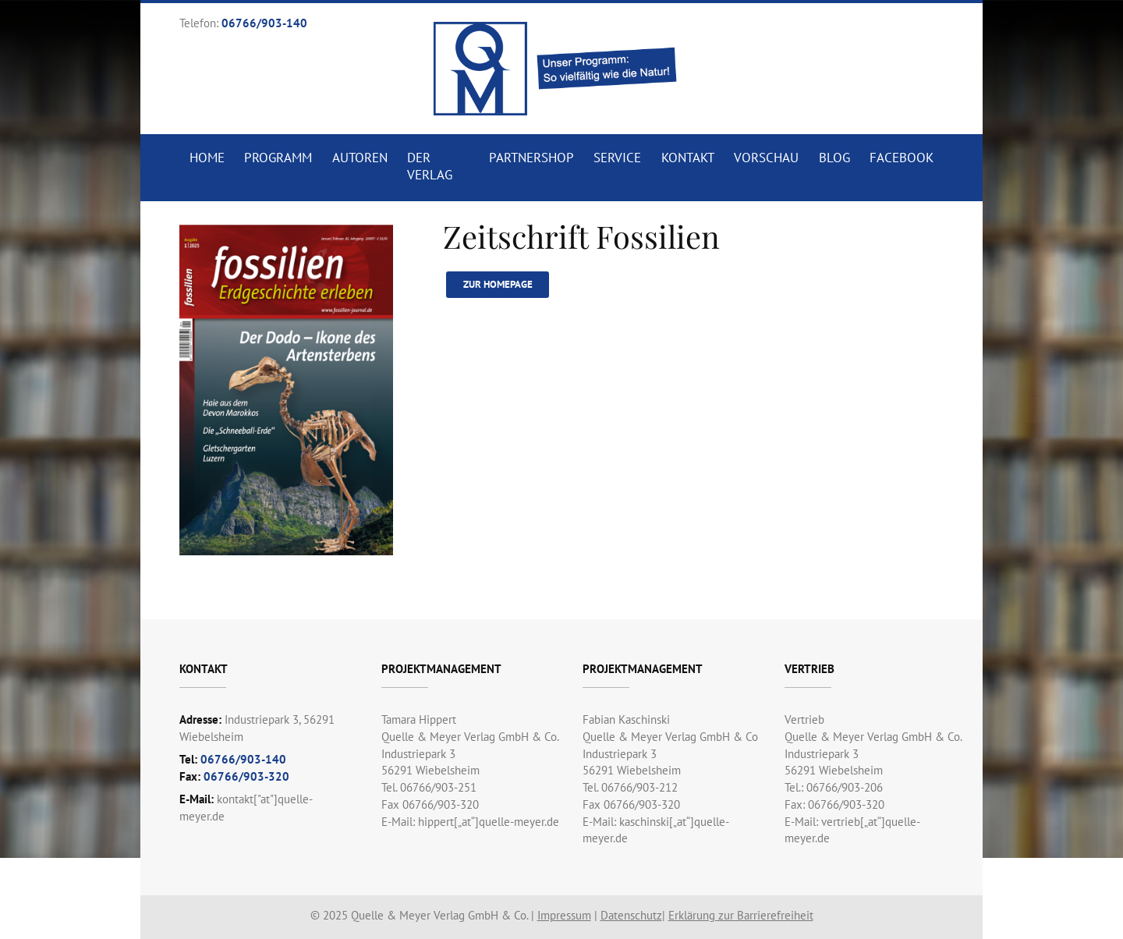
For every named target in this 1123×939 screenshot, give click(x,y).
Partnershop (531, 157)
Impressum (564, 915)
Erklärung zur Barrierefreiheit (740, 915)
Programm (278, 157)
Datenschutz (631, 915)
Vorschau (766, 157)
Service (617, 157)
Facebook (901, 157)
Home (207, 157)
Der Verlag (429, 166)
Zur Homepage (498, 284)
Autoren (360, 157)
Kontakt (687, 157)
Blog (834, 157)
